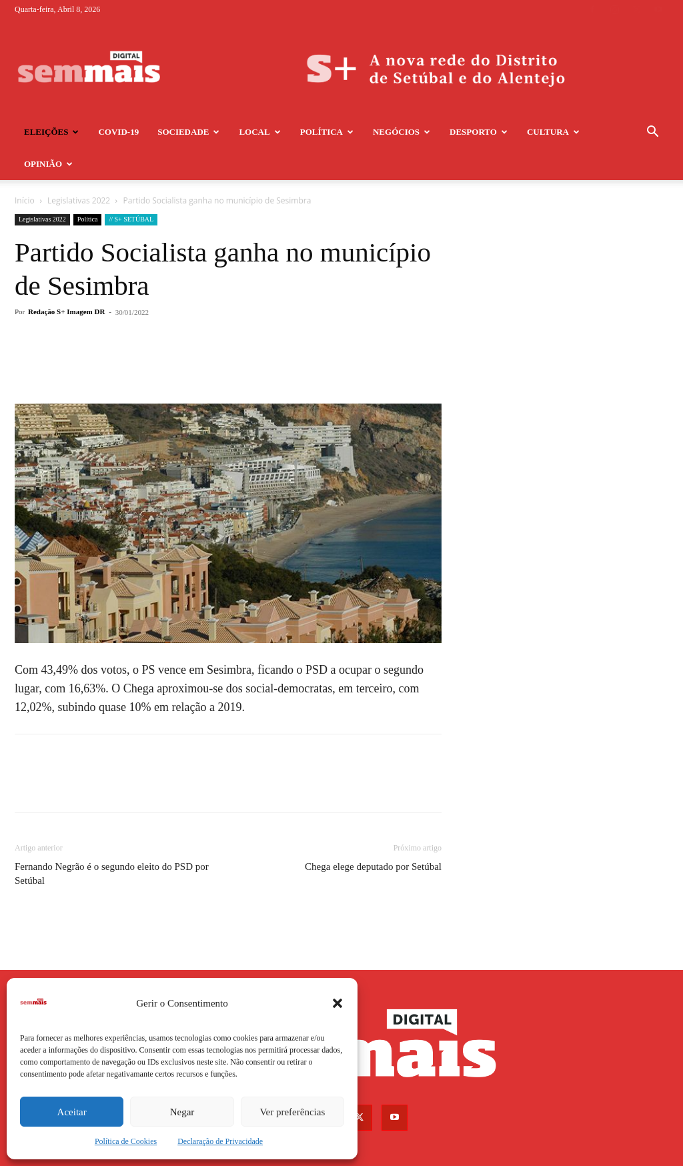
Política (327, 132)
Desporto (479, 132)
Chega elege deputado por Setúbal (373, 834)
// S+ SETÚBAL (131, 187)
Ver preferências (292, 1112)
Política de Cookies (126, 1141)
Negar (182, 1112)
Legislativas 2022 (42, 187)
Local (259, 132)
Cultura (553, 132)
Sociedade (188, 132)
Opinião (48, 164)
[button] (337, 1003)
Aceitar (72, 1112)
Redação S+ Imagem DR (66, 279)
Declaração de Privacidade (220, 1141)
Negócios (401, 132)
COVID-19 (118, 132)
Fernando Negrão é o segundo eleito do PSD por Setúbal (112, 841)
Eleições (51, 132)
